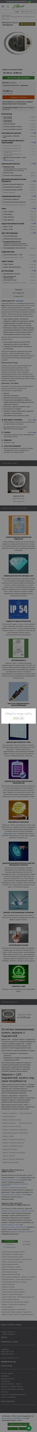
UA (16, 718)
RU (22, 718)
